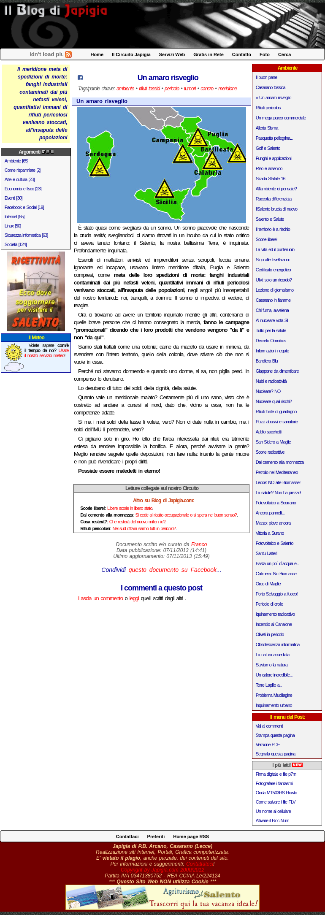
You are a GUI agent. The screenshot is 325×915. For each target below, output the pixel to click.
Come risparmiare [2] (23, 170)
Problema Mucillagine (274, 695)
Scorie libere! (266, 239)
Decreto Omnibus (271, 340)
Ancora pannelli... (270, 512)
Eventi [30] (13, 197)
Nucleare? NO (268, 391)
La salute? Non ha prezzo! (278, 492)
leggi (133, 598)
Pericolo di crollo (269, 603)
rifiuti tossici (149, 89)
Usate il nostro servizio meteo (46, 353)
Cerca (284, 54)
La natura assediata (273, 654)
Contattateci (199, 864)
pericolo (172, 89)
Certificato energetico (273, 269)
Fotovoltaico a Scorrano (276, 502)
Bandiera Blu (267, 360)
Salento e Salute (270, 219)
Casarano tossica (270, 87)
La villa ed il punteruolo (275, 249)
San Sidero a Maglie (273, 441)
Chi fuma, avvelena (272, 310)
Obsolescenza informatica (278, 644)
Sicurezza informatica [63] (26, 235)
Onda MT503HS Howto (276, 792)
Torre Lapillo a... (269, 685)
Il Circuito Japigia (131, 54)
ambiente (125, 89)
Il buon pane (266, 77)
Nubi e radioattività (271, 381)
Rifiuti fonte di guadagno (276, 411)
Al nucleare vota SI (272, 320)
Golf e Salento (268, 148)
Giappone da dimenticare (277, 371)
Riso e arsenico (269, 168)
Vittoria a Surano (270, 533)
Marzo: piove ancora (273, 522)
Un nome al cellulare (273, 811)
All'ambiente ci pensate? (276, 188)
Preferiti (156, 836)
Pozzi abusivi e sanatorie (277, 421)
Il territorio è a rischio (273, 229)
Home (97, 54)
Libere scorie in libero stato (129, 508)
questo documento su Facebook (173, 569)
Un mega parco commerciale (281, 117)
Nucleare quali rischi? (274, 401)
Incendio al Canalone (274, 624)
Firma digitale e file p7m (276, 774)
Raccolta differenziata (274, 198)
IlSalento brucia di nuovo (276, 208)
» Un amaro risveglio (273, 97)
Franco (199, 544)
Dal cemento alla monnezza (280, 462)
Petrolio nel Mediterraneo (277, 472)
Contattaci (127, 836)
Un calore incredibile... (274, 674)
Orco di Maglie (268, 583)
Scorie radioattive (270, 452)
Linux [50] (13, 225)
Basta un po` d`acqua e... (277, 563)
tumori (189, 89)
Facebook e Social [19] (24, 207)
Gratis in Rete (208, 54)
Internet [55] (14, 216)
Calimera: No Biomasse (276, 573)
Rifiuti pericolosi (268, 107)
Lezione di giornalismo (274, 289)
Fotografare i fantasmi (274, 783)
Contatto (241, 54)
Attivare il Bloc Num (272, 820)
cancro (206, 89)
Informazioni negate (272, 350)
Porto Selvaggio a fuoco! (277, 593)
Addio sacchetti (269, 431)
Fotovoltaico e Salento (274, 543)
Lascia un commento (100, 598)
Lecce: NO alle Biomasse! (278, 482)
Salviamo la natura (271, 664)
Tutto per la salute (271, 330)
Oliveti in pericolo (270, 634)
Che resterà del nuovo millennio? (137, 521)
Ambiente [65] (16, 160)
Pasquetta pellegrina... (274, 138)
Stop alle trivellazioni (272, 259)
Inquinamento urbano (274, 705)
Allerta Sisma (267, 127)
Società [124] (16, 244)
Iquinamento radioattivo (275, 614)
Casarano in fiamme (273, 300)
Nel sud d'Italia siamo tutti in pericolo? (144, 528)
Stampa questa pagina (275, 735)
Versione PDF (268, 744)
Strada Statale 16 (270, 178)
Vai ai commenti (269, 725)
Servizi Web (172, 54)
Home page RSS (191, 836)
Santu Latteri (266, 553)
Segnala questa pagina (275, 753)
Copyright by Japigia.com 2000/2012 (162, 870)
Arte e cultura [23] (20, 179)
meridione (227, 89)
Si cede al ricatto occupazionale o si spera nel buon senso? (185, 514)
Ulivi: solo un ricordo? (274, 279)
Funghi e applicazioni (273, 158)
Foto (265, 54)
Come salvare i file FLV (275, 801)
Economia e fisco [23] (23, 188)
